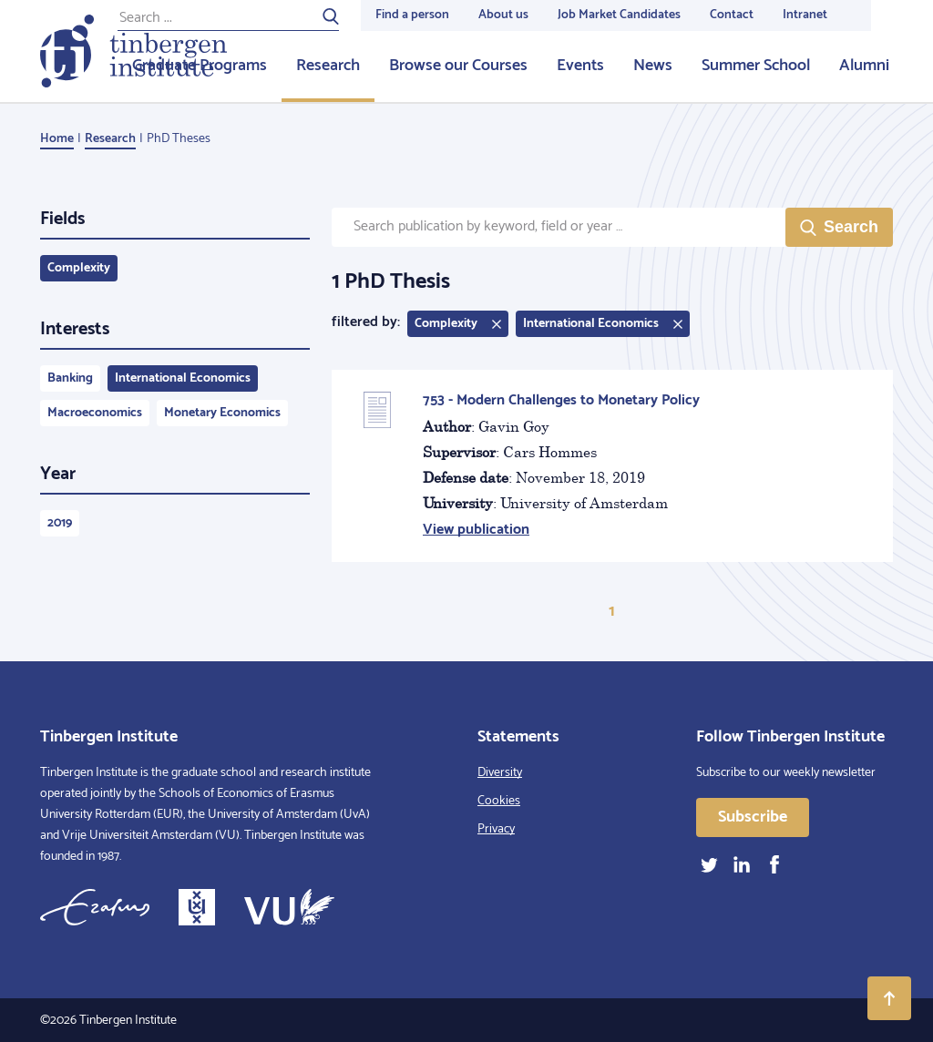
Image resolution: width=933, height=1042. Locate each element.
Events (580, 65)
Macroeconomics (94, 413)
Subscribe (752, 817)
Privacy (496, 829)
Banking (70, 378)
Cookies (498, 801)
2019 (59, 523)
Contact (732, 15)
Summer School (756, 65)
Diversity (499, 772)
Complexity (78, 268)
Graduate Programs (199, 65)
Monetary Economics (222, 413)
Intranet (805, 15)
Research (328, 65)
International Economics (183, 378)
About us (503, 15)
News (652, 65)
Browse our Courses (458, 65)
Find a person (412, 15)
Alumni (864, 65)
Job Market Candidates (619, 15)
